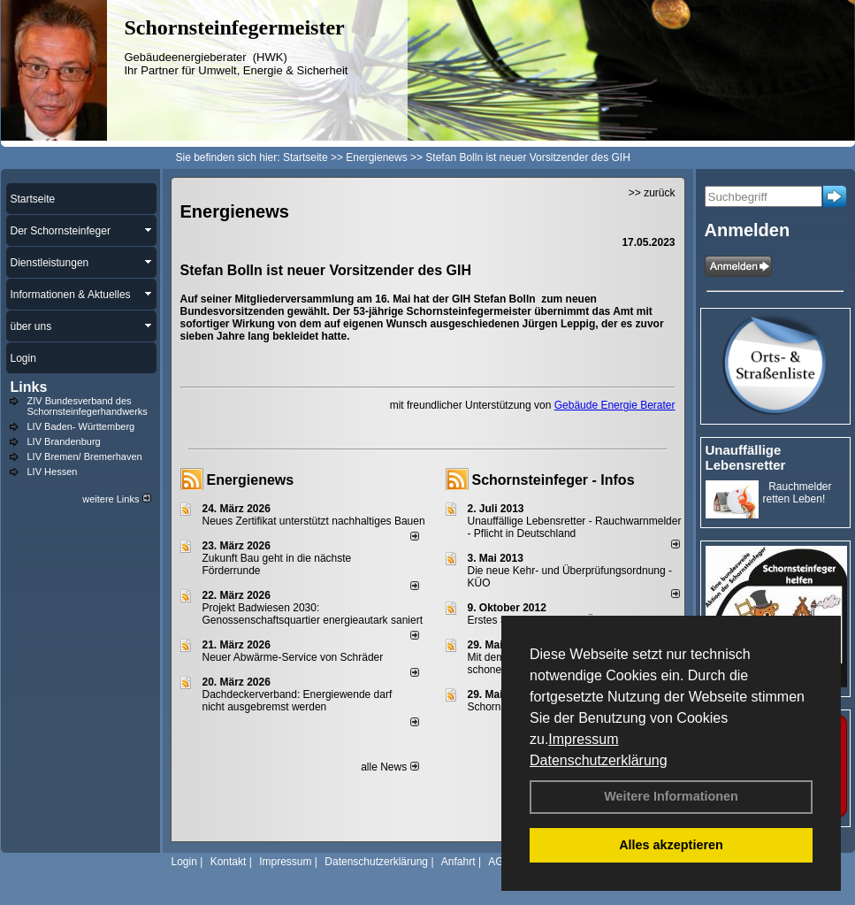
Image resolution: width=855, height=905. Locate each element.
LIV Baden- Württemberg (81, 426)
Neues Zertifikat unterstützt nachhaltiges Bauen (313, 521)
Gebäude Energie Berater (615, 405)
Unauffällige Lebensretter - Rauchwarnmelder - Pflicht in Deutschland (575, 527)
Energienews (250, 479)
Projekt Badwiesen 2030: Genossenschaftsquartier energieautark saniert (312, 614)
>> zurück (652, 193)
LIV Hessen (52, 471)
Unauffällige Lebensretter (746, 457)
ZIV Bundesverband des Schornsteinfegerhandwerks (87, 406)
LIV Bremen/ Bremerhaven (84, 456)
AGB (499, 861)
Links (29, 387)
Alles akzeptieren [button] (671, 845)
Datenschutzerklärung (599, 760)
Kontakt (228, 861)
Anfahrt (458, 861)
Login (184, 861)
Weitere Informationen (671, 796)
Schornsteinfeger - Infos (553, 479)
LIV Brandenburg (64, 441)
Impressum (583, 739)
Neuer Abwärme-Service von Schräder (293, 657)
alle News (389, 767)
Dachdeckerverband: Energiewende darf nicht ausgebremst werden (297, 700)
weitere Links (116, 499)
